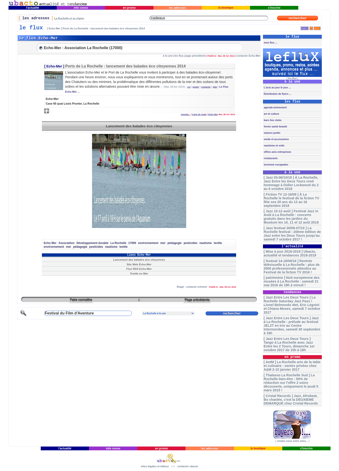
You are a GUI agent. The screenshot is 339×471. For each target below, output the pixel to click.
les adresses (177, 7)
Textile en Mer (139, 273)
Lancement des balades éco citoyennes (139, 126)
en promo (129, 7)
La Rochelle (118, 243)
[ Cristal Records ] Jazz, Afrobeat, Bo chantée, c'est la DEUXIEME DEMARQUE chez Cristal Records (291, 399)
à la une (168, 55)
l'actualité (32, 7)
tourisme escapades (275, 164)
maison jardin (271, 132)
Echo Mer (50, 243)
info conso (81, 7)
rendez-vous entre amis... (292, 441)
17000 (132, 243)
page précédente (195, 55)
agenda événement (275, 107)
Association (66, 243)
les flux (178, 55)
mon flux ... (270, 42)
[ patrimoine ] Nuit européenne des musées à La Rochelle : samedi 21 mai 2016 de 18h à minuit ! (291, 281)
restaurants (270, 158)
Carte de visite (199, 114)
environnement (148, 243)
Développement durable (93, 243)
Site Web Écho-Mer (139, 264)
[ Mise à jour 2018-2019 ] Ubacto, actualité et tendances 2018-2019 (290, 253)
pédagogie (174, 243)
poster (196, 87)
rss (188, 87)
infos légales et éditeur (155, 466)
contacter (206, 87)
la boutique (226, 7)
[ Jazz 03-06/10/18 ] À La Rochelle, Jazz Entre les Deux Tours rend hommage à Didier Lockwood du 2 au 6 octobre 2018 (291, 183)
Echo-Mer (54, 66)
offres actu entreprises (277, 151)
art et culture (271, 113)
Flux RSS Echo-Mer (139, 268)
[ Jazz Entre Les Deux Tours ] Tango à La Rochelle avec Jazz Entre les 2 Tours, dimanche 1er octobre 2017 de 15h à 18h (289, 344)
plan (215, 87)
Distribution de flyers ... (277, 93)
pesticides (191, 243)
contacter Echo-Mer (248, 55)
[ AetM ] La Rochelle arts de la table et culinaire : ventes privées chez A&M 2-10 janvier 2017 (292, 365)
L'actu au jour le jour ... (277, 87)
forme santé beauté (275, 126)
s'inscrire (274, 7)
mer (162, 243)
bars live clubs (272, 120)
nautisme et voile (273, 145)
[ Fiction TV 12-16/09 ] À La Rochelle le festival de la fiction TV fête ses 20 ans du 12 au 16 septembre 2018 (291, 200)
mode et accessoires (276, 139)
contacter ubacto (187, 466)
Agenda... (185, 114)
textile (218, 243)
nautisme (205, 243)
